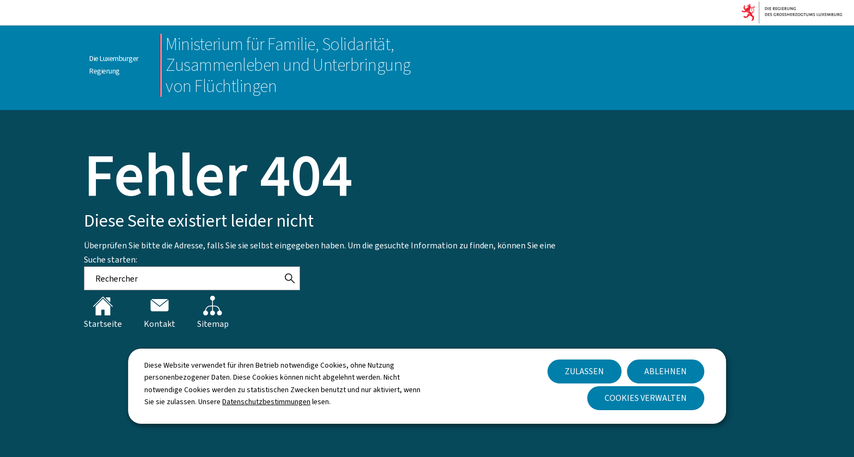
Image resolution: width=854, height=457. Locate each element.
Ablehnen (665, 371)
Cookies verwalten (646, 398)
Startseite (103, 313)
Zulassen (584, 371)
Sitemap (213, 313)
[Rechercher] (289, 278)
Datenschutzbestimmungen (266, 402)
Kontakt (159, 313)
